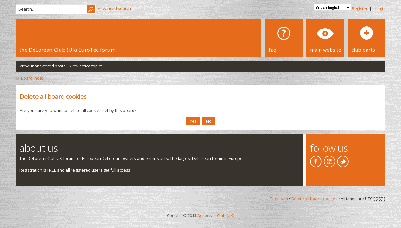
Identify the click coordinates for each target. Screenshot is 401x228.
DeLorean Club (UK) (215, 215)
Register (359, 8)
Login (380, 8)
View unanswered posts (42, 66)
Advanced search (114, 8)
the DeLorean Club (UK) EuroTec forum (67, 49)
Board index (32, 78)
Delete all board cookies (314, 198)
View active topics (86, 66)
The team (279, 198)
